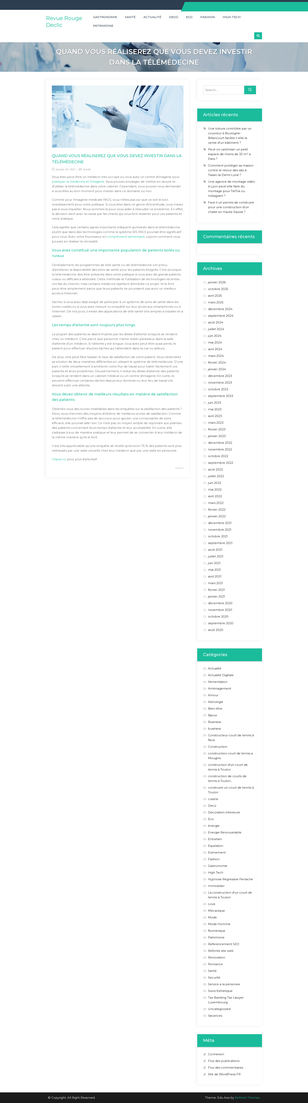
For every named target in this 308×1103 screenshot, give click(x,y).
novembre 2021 (219, 529)
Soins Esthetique (220, 991)
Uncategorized (219, 1009)
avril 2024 (215, 349)
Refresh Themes (247, 1097)
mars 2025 (216, 302)
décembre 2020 (220, 603)
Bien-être (215, 708)
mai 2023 (215, 409)
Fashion (207, 17)
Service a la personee (224, 984)
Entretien (215, 839)
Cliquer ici (59, 459)
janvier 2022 (217, 516)
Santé (130, 17)
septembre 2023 (220, 396)
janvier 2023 (217, 436)
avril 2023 (215, 416)
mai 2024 (215, 342)
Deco (173, 17)
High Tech (232, 17)
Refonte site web (221, 951)
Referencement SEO (223, 944)
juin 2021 (214, 563)
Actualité (152, 17)
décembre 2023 (220, 376)
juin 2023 (214, 402)
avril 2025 (215, 295)
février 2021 (216, 590)
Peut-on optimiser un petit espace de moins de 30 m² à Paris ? (229, 154)
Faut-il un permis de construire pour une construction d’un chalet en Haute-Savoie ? (231, 207)
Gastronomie (105, 17)
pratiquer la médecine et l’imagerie (78, 181)
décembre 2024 (220, 309)
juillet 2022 (216, 476)
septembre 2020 (220, 623)
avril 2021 (214, 576)
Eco (189, 17)
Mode (212, 917)
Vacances (215, 1015)
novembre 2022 (220, 449)
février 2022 (217, 509)
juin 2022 (214, 483)
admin (179, 468)
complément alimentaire (126, 236)
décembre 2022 (220, 443)
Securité (214, 977)
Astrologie (215, 702)
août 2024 (215, 322)
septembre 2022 (220, 463)
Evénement (217, 852)
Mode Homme (219, 924)
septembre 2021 (220, 543)
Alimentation (217, 682)
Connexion (216, 1054)
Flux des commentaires (225, 1067)
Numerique (216, 931)
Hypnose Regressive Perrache (230, 879)
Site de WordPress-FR (224, 1074)
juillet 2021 (215, 556)
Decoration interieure (224, 812)
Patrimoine (103, 26)
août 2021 (215, 550)
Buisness (214, 722)
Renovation (216, 957)
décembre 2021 (220, 523)
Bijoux (212, 715)
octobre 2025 (218, 289)
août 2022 (215, 469)
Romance (215, 964)
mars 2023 (216, 422)
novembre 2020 (220, 610)
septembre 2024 (220, 316)
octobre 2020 (218, 616)
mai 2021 (214, 570)
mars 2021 (215, 583)
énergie (214, 826)
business (214, 728)
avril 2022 (215, 496)
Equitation (215, 846)
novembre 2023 (220, 382)
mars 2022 (216, 503)
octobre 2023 (218, 389)
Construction (217, 747)
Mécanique (216, 910)
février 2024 (217, 362)
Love (211, 904)
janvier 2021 (216, 596)
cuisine (213, 799)
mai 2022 (215, 489)
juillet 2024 (216, 329)
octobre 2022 (218, 456)
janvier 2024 (217, 369)
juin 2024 (214, 336)
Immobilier (216, 886)
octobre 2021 (218, 536)
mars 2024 (216, 356)
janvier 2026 (217, 282)
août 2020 (215, 630)
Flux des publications (223, 1061)
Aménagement (219, 688)
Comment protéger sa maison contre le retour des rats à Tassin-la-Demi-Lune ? (230, 170)
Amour (213, 695)
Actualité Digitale (221, 675)
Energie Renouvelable (224, 832)
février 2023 (217, 429)
